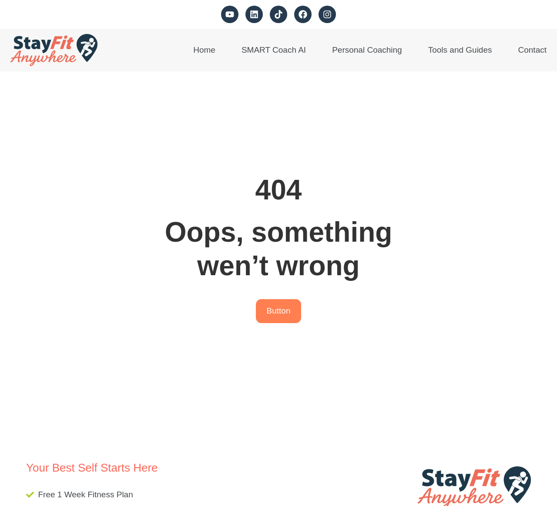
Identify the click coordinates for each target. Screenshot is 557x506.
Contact (532, 49)
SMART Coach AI (274, 49)
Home (204, 49)
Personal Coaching (367, 49)
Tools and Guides (460, 49)
